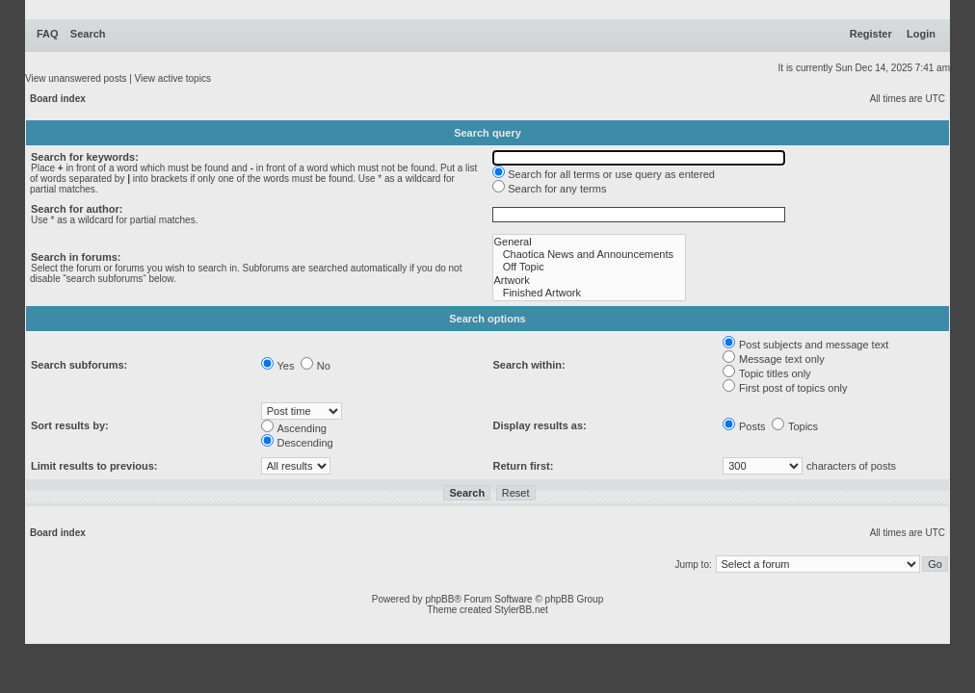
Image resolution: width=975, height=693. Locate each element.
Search (88, 33)
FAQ (48, 33)
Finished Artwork (589, 293)
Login (921, 33)
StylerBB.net (521, 609)
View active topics (173, 78)
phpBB (439, 599)
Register (871, 33)
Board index (58, 98)
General (589, 242)
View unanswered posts (75, 78)
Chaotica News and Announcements (589, 254)
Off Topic (589, 267)
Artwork (589, 280)
